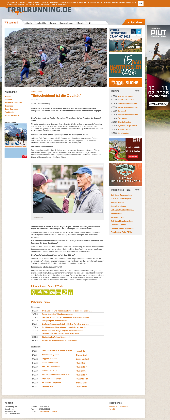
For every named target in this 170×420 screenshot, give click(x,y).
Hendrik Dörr (81, 351)
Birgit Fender (81, 387)
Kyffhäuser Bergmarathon (127, 126)
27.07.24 (35, 351)
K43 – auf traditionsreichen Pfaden (56, 374)
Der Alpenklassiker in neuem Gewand (57, 351)
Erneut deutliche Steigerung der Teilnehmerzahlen (62, 331)
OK (140, 3)
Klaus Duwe (81, 371)
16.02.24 (35, 334)
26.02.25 (35, 321)
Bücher (8, 97)
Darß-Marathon (123, 133)
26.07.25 (35, 311)
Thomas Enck (81, 355)
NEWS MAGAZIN (12, 115)
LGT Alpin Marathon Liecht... (122, 210)
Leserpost (9, 106)
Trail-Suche (9, 112)
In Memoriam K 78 (49, 371)
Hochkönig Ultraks (118, 206)
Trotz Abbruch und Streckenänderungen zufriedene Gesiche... (67, 311)
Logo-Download (11, 109)
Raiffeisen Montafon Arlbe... (122, 221)
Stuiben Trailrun (117, 203)
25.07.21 (35, 363)
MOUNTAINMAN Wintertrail (128, 107)
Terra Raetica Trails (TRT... (121, 232)
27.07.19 (35, 375)
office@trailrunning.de (48, 411)
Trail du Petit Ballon (125, 96)
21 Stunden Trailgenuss (51, 382)
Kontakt (112, 409)
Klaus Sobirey (81, 367)
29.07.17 (35, 387)
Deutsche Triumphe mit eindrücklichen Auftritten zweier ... (65, 324)
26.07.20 (35, 367)
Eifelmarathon (116, 214)
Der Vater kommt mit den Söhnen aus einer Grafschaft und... (66, 317)
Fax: (32, 409)
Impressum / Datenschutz (118, 407)
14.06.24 (35, 331)
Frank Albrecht (82, 379)
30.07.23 (35, 340)
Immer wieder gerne (50, 363)
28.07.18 (35, 379)
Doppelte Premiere (49, 359)
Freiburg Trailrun (124, 129)
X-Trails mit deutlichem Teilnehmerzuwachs (59, 340)
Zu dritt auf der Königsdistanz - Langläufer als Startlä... (64, 327)
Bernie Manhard (82, 359)
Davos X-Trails (36, 92)
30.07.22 (35, 359)
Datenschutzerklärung (60, 4)
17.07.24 (35, 327)
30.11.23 (35, 337)
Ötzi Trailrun (122, 118)
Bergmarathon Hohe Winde (128, 114)
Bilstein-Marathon (124, 122)
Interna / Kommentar (13, 103)
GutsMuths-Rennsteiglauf (121, 199)
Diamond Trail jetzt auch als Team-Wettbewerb (60, 334)
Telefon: (34, 407)
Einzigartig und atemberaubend (54, 321)
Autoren (8, 100)
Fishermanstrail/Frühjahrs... (128, 103)
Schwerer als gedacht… (51, 355)
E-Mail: (33, 411)
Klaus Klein (80, 363)
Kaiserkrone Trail (117, 217)
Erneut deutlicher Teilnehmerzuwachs (57, 314)
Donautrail (122, 111)
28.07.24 (35, 324)
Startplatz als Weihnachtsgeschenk (56, 337)
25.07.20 (35, 371)
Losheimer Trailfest (118, 225)
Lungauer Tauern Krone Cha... (123, 228)
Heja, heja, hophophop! (51, 378)
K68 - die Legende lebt (51, 367)
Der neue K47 (47, 386)
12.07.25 (35, 317)
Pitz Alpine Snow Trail (126, 100)
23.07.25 (35, 314)
